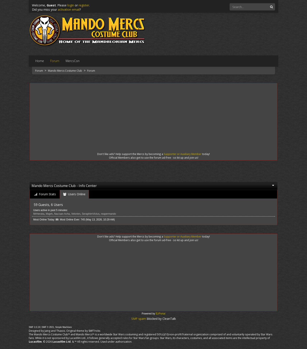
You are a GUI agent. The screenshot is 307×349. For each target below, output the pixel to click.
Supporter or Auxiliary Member (182, 154)
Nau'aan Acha (62, 213)
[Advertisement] (153, 114)
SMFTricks (94, 331)
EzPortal (160, 313)
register (84, 5)
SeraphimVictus (91, 213)
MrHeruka (38, 213)
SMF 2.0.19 (34, 327)
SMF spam (138, 319)
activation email (69, 9)
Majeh (49, 213)
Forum (39, 70)
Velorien (75, 213)
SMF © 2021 (48, 327)
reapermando (108, 213)
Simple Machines (63, 327)
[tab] (45, 194)
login (70, 5)
